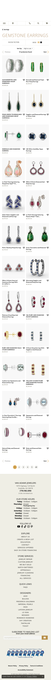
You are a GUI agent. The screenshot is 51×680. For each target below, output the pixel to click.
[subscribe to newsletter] (45, 638)
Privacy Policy (23, 666)
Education (25, 542)
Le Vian (25, 612)
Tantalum (25, 623)
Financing (25, 575)
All (36, 467)
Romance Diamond (25, 618)
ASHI (26, 596)
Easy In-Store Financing (25, 550)
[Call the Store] (25, 491)
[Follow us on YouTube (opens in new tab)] (18, 526)
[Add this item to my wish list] (24, 80)
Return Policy (12, 666)
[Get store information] (25, 493)
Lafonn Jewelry (25, 610)
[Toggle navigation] (4, 23)
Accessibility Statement (25, 670)
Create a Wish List (25, 539)
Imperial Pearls (25, 604)
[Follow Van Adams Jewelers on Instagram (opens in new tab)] (28, 526)
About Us (25, 537)
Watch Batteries (25, 567)
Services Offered (25, 547)
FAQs (25, 587)
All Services (25, 578)
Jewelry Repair (25, 559)
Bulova (25, 599)
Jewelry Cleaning (25, 573)
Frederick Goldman (25, 601)
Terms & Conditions (36, 666)
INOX (25, 607)
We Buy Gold (25, 565)
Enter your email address (25, 634)
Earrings (6, 29)
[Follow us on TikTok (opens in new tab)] (25, 526)
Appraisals (25, 570)
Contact (25, 545)
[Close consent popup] (42, 676)
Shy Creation (25, 620)
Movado (25, 615)
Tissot (25, 626)
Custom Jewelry (25, 562)
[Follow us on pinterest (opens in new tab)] (32, 526)
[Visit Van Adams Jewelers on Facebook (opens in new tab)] (22, 526)
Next (45, 52)
